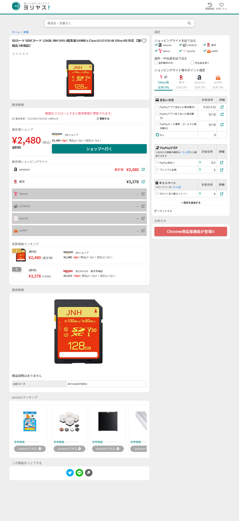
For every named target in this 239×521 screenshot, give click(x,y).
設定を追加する (191, 202)
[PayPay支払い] (222, 162)
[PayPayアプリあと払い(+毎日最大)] (222, 114)
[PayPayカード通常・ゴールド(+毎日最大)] (222, 124)
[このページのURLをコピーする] (88, 473)
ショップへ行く (99, 149)
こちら (185, 152)
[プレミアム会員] (222, 169)
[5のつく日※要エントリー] (222, 193)
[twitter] (70, 473)
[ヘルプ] (200, 162)
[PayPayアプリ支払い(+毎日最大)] (222, 106)
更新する (103, 118)
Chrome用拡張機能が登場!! (191, 231)
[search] (190, 23)
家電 (26, 32)
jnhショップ (71, 134)
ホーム (16, 32)
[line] (79, 473)
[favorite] (144, 41)
